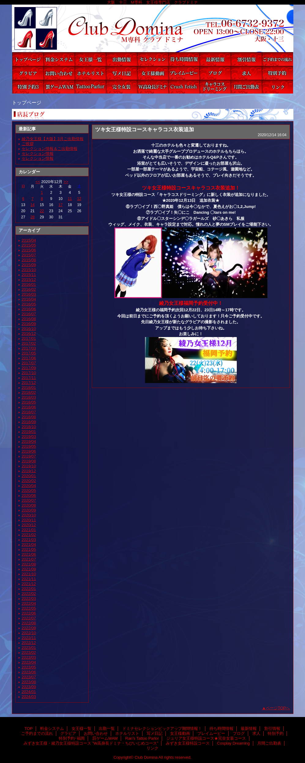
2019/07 (29, 456)
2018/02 (29, 392)
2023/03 (29, 657)
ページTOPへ (278, 708)
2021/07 (29, 559)
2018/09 (29, 422)
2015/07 (29, 255)
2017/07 (29, 363)
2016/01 (29, 284)
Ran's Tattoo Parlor (90, 87)
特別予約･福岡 (27, 87)
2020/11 (29, 520)
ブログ (215, 73)
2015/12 (29, 279)
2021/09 (29, 569)
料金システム (59, 59)
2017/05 (29, 353)
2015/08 (29, 260)
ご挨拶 (28, 143)
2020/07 (29, 500)
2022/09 (29, 628)
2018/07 (29, 412)
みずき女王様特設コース (183, 87)
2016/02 (29, 289)
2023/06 (29, 672)
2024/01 (29, 691)
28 (33, 217)
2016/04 (29, 299)
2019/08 (29, 461)
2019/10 (29, 466)
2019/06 (29, 451)
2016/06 (29, 309)
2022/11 (29, 637)
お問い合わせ (59, 73)
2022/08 (29, 623)
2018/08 (29, 417)
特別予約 (277, 73)
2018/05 (29, 402)
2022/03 (29, 598)
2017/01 (29, 338)
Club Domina (152, 28)
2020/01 (29, 476)
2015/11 (29, 274)
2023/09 (29, 686)
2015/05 (29, 245)
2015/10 (29, 269)
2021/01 (29, 529)
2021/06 (29, 554)
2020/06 (29, 495)
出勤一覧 (121, 59)
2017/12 (29, 382)
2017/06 (29, 358)
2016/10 (29, 328)
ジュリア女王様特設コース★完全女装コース (121, 87)
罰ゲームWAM (59, 87)
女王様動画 (152, 73)
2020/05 (29, 490)
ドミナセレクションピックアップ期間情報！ (152, 59)
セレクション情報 (38, 153)
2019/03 (29, 436)
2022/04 (29, 603)
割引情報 (246, 59)
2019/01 (29, 431)
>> (66, 181)
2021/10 (29, 574)
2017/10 (29, 372)
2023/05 (29, 667)
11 (70, 199)
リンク (277, 87)
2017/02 (29, 343)
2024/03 (29, 696)
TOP (27, 59)
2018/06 (29, 407)
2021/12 (29, 583)
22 (42, 211)
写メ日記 (121, 73)
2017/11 (29, 377)
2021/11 (29, 579)
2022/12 (29, 642)
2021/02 (29, 534)
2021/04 (29, 544)
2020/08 (29, 505)
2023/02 (29, 652)
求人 (246, 73)
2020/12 (29, 525)
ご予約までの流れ (277, 59)
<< (37, 181)
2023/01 (29, 647)
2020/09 (29, 510)
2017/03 (29, 348)
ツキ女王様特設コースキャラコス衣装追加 (144, 129)
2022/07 (29, 618)
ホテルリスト (90, 73)
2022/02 (29, 593)
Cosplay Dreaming (215, 87)
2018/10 (29, 426)
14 (33, 205)
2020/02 (29, 480)
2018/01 (29, 387)
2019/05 (29, 446)
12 (79, 199)
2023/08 (29, 682)
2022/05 (29, 608)
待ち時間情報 (183, 59)
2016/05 (29, 304)
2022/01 (29, 588)
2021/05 (29, 549)
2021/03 (29, 539)
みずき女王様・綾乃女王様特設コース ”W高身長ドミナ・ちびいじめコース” (152, 87)
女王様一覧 (90, 59)
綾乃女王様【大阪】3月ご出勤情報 (53, 138)
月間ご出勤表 (246, 87)
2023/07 (29, 677)
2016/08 (29, 318)
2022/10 (29, 633)
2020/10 (29, 515)
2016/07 (29, 314)
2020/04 (29, 485)
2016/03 (29, 294)
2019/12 (29, 471)
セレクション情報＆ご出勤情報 (49, 148)
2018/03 (29, 397)
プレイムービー (183, 73)
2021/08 (29, 564)
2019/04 (29, 441)
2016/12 (29, 333)
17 (60, 205)
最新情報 (215, 59)
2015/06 (29, 250)
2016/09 (29, 323)
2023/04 (29, 662)
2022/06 (29, 613)
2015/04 (29, 240)
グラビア (27, 73)
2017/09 (29, 368)
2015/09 (29, 265)
